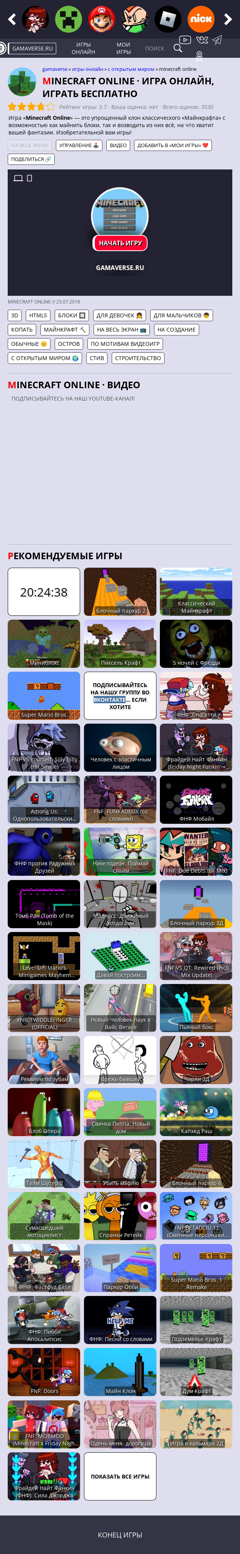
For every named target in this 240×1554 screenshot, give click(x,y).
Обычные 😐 (29, 343)
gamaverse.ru (32, 48)
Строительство (138, 358)
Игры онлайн (83, 48)
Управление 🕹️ (79, 145)
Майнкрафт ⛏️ (65, 329)
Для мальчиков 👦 (182, 315)
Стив (97, 358)
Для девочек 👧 (120, 315)
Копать (22, 329)
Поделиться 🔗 (31, 159)
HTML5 (38, 315)
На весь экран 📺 (121, 329)
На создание (177, 329)
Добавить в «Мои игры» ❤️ (173, 145)
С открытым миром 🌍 (45, 358)
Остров (69, 343)
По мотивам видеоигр (125, 343)
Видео (118, 145)
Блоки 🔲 (72, 315)
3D (14, 315)
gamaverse (54, 68)
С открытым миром (131, 68)
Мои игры (123, 48)
